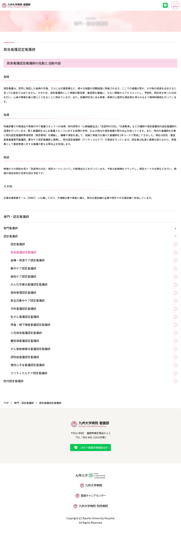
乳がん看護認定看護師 (25, 317)
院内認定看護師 (13, 381)
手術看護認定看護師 (23, 308)
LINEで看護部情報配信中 (94, 447)
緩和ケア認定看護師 (23, 276)
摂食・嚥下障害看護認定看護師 (30, 324)
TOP (6, 403)
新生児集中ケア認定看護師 (28, 300)
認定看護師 (11, 236)
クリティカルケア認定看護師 (29, 373)
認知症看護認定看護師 (25, 357)
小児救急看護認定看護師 (26, 333)
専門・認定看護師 (24, 403)
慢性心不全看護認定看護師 (28, 365)
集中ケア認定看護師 (23, 268)
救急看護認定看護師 (23, 252)
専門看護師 (11, 228)
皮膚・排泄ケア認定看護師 (28, 260)
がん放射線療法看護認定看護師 (30, 349)
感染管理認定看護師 (23, 292)
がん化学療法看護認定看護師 (29, 284)
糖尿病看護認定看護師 (25, 341)
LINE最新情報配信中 (165, 5)
